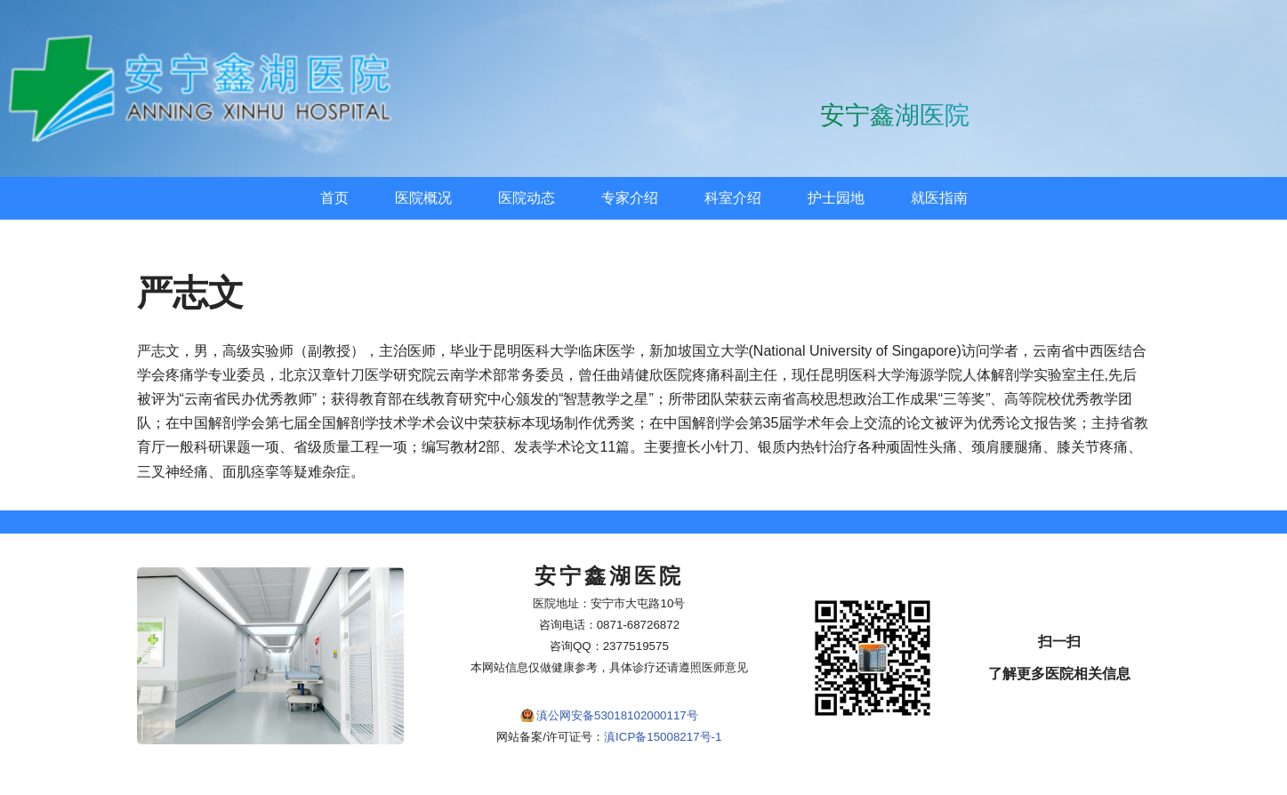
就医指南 (939, 197)
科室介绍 (732, 197)
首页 (334, 197)
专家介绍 (629, 197)
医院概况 (423, 197)
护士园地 (836, 197)
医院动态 (526, 197)
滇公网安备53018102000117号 (617, 715)
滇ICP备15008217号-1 (662, 736)
